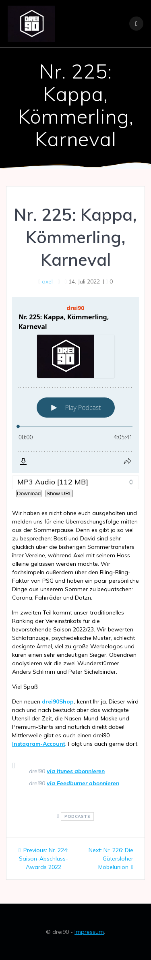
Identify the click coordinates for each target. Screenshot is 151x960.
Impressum (89, 931)
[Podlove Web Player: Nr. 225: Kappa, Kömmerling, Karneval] (75, 385)
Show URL (59, 493)
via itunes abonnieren (76, 771)
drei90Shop (58, 701)
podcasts (77, 816)
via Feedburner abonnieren (83, 783)
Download (29, 493)
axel (47, 281)
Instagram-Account (38, 743)
